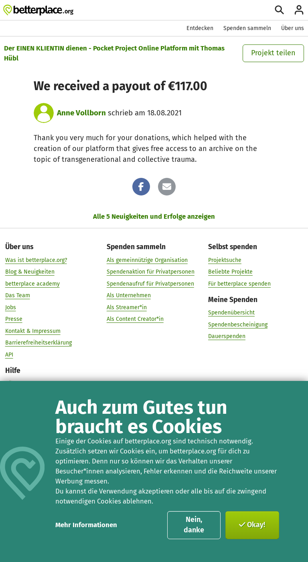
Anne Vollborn (81, 112)
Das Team (17, 295)
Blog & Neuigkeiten (30, 271)
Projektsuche (224, 259)
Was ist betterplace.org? (36, 259)
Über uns (292, 28)
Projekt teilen (273, 52)
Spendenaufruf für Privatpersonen (150, 283)
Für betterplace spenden (239, 283)
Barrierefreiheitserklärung (38, 342)
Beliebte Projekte (230, 271)
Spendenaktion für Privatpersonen (151, 271)
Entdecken (199, 28)
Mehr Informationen (86, 525)
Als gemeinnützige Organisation (147, 259)
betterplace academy (32, 283)
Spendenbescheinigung (237, 324)
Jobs (10, 307)
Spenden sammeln (247, 28)
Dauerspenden (226, 336)
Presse (13, 319)
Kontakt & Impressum (33, 330)
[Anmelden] (299, 10)
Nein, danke (194, 524)
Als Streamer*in (127, 307)
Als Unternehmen (129, 295)
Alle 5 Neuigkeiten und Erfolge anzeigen (154, 216)
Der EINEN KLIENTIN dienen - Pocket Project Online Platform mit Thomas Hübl (114, 53)
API (9, 354)
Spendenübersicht (231, 312)
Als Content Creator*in (135, 319)
